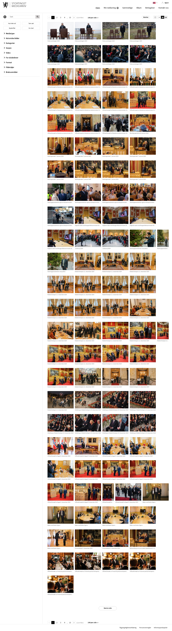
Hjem (98, 8)
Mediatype (9, 33)
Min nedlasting (110, 8)
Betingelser (150, 8)
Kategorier (9, 43)
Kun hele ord (12, 23)
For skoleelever (11, 57)
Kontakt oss (163, 8)
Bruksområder (11, 72)
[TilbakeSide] (49, 17)
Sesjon (7, 48)
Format (8, 62)
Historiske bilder (11, 38)
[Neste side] (73, 17)
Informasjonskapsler (160, 628)
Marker (145, 17)
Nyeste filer (12, 28)
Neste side (108, 608)
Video (7, 53)
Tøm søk (31, 23)
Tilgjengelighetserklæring (127, 628)
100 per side (92, 18)
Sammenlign (127, 8)
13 (70, 17)
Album (139, 8)
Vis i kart (31, 28)
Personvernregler (145, 628)
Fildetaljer (9, 67)
